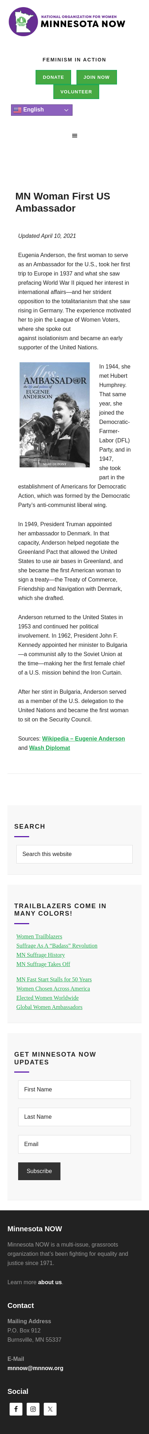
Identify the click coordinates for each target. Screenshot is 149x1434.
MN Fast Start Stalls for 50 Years (54, 979)
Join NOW (97, 77)
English (28, 110)
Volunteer (76, 91)
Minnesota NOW (74, 32)
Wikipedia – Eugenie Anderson (83, 739)
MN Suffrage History (40, 955)
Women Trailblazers (39, 936)
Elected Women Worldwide (47, 998)
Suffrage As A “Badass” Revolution (56, 946)
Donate (53, 77)
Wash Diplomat (49, 748)
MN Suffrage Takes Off (43, 964)
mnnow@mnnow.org (35, 1368)
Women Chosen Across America (53, 989)
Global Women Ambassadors (49, 1007)
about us (50, 1282)
